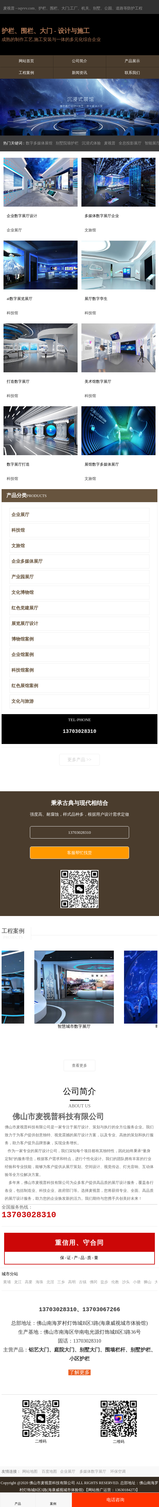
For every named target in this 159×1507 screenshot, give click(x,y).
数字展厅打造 (18, 464)
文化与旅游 (22, 701)
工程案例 (26, 72)
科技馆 (18, 530)
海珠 (39, 1285)
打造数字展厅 (18, 381)
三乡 (61, 1285)
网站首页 (26, 61)
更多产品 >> (79, 761)
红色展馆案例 (24, 685)
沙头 (126, 1285)
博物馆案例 (22, 639)
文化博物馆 (22, 592)
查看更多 (79, 1067)
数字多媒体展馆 (39, 143)
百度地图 (49, 1474)
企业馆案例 (22, 654)
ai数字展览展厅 (19, 298)
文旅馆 (18, 545)
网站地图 (30, 1474)
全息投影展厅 (130, 143)
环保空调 (118, 1474)
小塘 (137, 1285)
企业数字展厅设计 (22, 216)
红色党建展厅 (24, 608)
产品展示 (132, 61)
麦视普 (109, 143)
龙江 (18, 1285)
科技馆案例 (22, 670)
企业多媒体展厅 (27, 561)
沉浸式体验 (91, 143)
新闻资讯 (79, 72)
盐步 (104, 1285)
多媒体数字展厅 (93, 1474)
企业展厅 (20, 514)
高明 (72, 1285)
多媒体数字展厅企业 (102, 216)
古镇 (82, 1285)
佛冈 (93, 1285)
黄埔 (7, 1285)
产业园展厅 (22, 576)
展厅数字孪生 (96, 298)
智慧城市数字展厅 (75, 1027)
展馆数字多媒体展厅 (102, 464)
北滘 (50, 1285)
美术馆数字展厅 (98, 381)
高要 (28, 1285)
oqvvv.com (26, 8)
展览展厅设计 (24, 623)
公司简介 (79, 61)
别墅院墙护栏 (67, 143)
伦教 (115, 1285)
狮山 (147, 1285)
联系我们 (132, 72)
